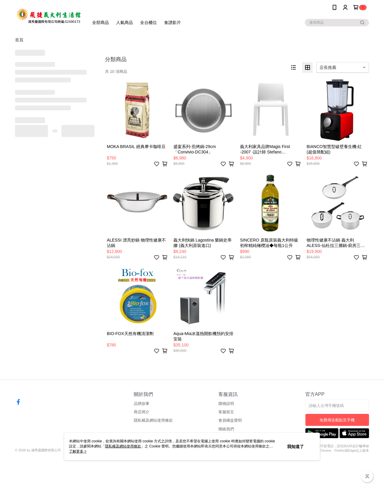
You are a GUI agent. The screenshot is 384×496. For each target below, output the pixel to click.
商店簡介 (141, 412)
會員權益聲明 (230, 420)
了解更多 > (77, 451)
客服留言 (226, 412)
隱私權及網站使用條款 (153, 420)
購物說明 (226, 403)
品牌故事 (141, 403)
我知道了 (295, 446)
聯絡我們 (226, 429)
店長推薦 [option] (328, 67)
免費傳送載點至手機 (337, 420)
